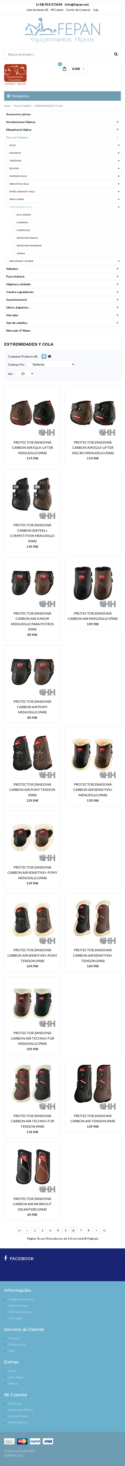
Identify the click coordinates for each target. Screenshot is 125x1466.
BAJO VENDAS (24, 214)
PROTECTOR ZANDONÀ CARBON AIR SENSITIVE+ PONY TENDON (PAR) (32, 955)
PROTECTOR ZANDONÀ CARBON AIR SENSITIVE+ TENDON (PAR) (93, 955)
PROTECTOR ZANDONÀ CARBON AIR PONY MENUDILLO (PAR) (32, 706)
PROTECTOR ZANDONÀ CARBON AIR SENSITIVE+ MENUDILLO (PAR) (93, 789)
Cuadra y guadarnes (20, 292)
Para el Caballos (22, 105)
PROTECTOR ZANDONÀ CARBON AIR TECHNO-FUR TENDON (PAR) (32, 1121)
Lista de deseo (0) (37, 9)
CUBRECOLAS (23, 230)
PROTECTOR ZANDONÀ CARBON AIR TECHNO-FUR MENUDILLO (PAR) (32, 1038)
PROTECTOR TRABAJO (27, 238)
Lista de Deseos (18, 1416)
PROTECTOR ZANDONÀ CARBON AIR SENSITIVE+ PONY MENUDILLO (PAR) (32, 872)
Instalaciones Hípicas (21, 122)
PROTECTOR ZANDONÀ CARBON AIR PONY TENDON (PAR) (32, 789)
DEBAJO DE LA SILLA (19, 184)
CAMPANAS (22, 222)
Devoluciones (17, 1344)
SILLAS (12, 145)
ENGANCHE (15, 153)
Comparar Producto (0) (22, 356)
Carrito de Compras (78, 9)
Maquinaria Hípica (18, 129)
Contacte (14, 1338)
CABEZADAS (15, 160)
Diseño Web (27, 1451)
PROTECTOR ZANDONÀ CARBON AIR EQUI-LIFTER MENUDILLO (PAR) (32, 447)
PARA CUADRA (16, 199)
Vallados (12, 268)
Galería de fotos (18, 1305)
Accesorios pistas (18, 114)
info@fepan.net (77, 4)
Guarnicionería (16, 299)
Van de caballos (17, 323)
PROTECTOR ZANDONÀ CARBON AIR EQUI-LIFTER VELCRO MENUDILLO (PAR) (93, 447)
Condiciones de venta (21, 1299)
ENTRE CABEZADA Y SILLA (22, 191)
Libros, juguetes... (18, 307)
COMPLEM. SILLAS (18, 176)
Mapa (11, 1350)
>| (104, 1230)
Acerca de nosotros (20, 1312)
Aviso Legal (15, 1318)
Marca (12, 1371)
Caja (95, 9)
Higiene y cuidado (18, 284)
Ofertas (13, 1383)
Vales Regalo (16, 1377)
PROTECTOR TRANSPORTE (29, 245)
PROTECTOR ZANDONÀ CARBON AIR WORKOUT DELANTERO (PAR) (32, 1204)
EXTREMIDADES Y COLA (48, 105)
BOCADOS (14, 168)
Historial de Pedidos (20, 1409)
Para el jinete (15, 276)
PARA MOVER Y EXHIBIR (21, 261)
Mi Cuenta (57, 9)
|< (19, 1230)
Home (7, 105)
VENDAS (21, 253)
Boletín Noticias (18, 1422)
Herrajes (12, 315)
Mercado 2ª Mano (18, 330)
